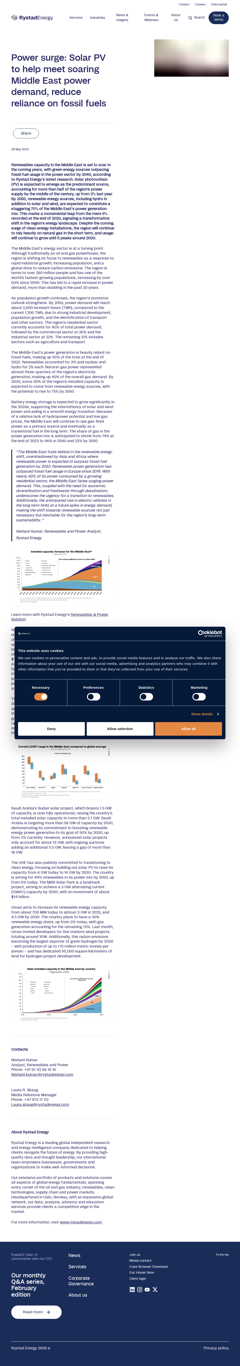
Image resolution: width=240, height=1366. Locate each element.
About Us (175, 18)
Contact (184, 4)
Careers (200, 4)
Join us (134, 1255)
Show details (202, 714)
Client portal (219, 4)
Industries (97, 17)
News (74, 1255)
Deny (51, 729)
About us (77, 1295)
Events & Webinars (151, 18)
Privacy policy (216, 1348)
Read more (36, 1312)
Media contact (140, 1260)
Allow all (188, 729)
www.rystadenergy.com (81, 1222)
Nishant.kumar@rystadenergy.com (42, 1074)
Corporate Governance (81, 1281)
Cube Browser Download (148, 1266)
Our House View (141, 1272)
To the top (222, 1254)
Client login (137, 1278)
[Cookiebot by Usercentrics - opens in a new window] (201, 633)
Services (75, 17)
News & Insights (122, 18)
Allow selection (120, 729)
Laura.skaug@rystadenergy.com (40, 1104)
